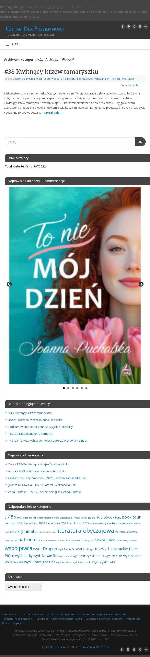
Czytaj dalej (54, 112)
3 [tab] (73, 388)
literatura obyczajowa (79, 78)
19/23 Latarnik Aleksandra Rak (65, 478)
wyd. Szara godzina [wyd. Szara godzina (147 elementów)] (39, 562)
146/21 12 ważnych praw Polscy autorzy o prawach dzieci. (47, 440)
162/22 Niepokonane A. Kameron (30, 434)
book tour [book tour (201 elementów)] (131, 517)
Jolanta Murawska (20, 485)
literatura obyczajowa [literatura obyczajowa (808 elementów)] (85, 531)
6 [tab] (86, 388)
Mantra (88, 647)
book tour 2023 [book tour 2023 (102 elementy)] (57, 523)
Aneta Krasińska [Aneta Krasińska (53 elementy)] (45, 517)
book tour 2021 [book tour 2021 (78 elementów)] (14, 523)
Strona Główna (10, 614)
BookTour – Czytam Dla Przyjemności (104, 614)
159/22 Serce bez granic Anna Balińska (55, 492)
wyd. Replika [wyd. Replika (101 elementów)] (113, 556)
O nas (5, 623)
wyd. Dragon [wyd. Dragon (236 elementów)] (45, 548)
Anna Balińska (17, 492)
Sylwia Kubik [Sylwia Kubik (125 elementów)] (105, 540)
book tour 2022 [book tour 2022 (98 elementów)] (34, 523)
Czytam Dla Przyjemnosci (27, 78)
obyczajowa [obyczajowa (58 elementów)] (11, 540)
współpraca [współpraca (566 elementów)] (18, 548)
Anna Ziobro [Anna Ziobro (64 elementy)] (88, 517)
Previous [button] (10, 284)
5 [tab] (82, 388)
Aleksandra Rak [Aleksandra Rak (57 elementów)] (28, 517)
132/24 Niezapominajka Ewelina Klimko (43, 464)
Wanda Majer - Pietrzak (107, 78)
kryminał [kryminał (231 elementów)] (25, 531)
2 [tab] (68, 388)
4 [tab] (77, 388)
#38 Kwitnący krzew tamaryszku (51, 71)
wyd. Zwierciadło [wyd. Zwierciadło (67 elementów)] (81, 562)
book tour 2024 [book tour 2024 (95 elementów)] (79, 523)
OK (138, 141)
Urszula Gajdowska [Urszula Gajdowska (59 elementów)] (126, 540)
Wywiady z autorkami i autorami (104, 619)
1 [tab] (64, 388)
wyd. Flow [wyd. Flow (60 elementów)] (94, 549)
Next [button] (141, 284)
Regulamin (19, 623)
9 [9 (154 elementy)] (15, 517)
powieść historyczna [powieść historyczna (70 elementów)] (83, 540)
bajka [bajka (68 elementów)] (118, 517)
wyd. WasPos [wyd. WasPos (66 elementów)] (63, 562)
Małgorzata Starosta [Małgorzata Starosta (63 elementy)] (126, 532)
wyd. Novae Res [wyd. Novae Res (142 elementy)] (45, 555)
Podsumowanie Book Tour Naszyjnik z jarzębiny (40, 427)
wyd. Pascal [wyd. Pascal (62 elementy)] (65, 556)
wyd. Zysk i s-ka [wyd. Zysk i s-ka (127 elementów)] (104, 562)
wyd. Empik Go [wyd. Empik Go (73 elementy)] (66, 549)
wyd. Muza (128, 78)
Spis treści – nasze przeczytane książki (59, 619)
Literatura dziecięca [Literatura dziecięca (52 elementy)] (45, 532)
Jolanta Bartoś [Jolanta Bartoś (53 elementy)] (97, 523)
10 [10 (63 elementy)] (18, 517)
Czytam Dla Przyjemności (35, 28)
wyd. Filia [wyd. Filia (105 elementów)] (82, 549)
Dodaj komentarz (131, 85)
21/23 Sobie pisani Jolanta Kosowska (41, 471)
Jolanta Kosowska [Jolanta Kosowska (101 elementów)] (117, 523)
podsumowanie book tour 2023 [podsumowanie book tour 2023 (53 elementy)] (54, 540)
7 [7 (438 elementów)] (8, 516)
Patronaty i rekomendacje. (17, 619)
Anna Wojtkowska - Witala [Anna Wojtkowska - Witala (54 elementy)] (67, 517)
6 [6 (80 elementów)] (5, 517)
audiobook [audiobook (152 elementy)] (105, 517)
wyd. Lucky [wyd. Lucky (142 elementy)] (24, 555)
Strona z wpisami (33, 614)
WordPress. (103, 647)
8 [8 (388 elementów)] (12, 516)
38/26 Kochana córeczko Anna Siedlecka (35, 420)
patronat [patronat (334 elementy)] (27, 539)
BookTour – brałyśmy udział (63, 614)
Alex (11, 471)
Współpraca (133, 619)
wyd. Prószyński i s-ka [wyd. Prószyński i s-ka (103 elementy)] (88, 556)
